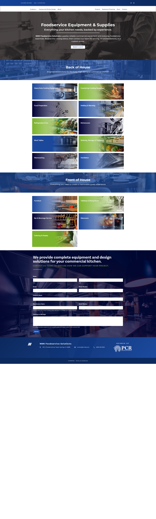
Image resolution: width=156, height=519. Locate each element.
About (59, 9)
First (34, 283)
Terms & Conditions (82, 360)
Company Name (37, 295)
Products (33, 9)
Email (35, 287)
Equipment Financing (108, 9)
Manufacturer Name (39, 304)
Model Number (83, 304)
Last (80, 283)
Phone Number (83, 287)
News (118, 9)
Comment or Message (39, 314)
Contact (124, 9)
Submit (36, 331)
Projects (97, 9)
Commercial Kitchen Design (47, 9)
